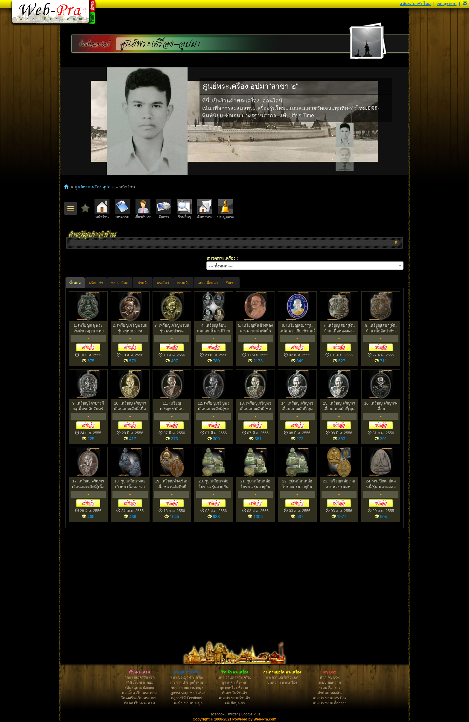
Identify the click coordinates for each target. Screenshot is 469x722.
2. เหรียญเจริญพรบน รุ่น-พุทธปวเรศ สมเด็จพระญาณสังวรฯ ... (129, 328)
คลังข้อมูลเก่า (234, 703)
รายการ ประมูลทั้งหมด (187, 682)
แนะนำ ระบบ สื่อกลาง (330, 703)
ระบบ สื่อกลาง (329, 687)
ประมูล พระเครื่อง (186, 672)
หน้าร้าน (102, 209)
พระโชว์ (163, 283)
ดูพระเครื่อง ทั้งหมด (234, 687)
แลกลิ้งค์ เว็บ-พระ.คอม (139, 693)
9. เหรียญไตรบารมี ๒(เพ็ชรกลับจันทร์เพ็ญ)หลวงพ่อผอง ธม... (88, 406)
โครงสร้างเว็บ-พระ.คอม (139, 698)
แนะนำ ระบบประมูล (186, 703)
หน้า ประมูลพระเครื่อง (187, 677)
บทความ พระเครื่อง (282, 682)
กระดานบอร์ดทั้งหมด (282, 677)
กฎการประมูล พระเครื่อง (186, 693)
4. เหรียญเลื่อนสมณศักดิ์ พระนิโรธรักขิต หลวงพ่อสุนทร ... (213, 328)
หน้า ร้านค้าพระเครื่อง (234, 677)
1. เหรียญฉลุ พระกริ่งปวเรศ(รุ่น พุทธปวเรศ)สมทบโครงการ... (88, 328)
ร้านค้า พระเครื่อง (234, 672)
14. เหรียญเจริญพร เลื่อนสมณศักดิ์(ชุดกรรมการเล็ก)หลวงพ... (297, 406)
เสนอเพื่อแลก (208, 283)
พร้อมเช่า (96, 283)
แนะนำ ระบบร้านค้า (234, 698)
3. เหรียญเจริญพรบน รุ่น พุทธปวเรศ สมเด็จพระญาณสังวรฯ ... (171, 328)
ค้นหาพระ (204, 209)
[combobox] (304, 265)
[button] (465, 3)
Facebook (217, 714)
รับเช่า (231, 283)
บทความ (122, 209)
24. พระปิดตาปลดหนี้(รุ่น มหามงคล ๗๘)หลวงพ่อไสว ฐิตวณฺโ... (381, 484)
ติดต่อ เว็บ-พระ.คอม (139, 703)
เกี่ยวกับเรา (143, 209)
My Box (329, 672)
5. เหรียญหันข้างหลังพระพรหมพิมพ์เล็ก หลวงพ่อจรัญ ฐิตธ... (255, 328)
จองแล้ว (183, 283)
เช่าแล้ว (142, 283)
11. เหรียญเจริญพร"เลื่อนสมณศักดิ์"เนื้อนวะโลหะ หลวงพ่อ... (172, 406)
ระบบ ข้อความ (329, 682)
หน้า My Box (329, 677)
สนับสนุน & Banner (139, 687)
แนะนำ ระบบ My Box (329, 698)
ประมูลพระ (225, 209)
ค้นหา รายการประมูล (186, 687)
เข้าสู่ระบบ (446, 3)
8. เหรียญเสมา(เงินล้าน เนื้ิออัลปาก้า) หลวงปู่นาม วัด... (381, 328)
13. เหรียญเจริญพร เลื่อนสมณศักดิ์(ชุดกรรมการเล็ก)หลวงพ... (256, 406)
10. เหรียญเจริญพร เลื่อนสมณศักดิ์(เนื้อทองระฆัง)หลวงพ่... (130, 406)
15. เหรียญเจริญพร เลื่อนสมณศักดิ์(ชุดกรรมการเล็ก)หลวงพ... (339, 406)
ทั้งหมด (75, 283)
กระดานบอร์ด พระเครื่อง (282, 672)
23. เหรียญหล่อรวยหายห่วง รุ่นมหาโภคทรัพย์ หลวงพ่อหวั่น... (339, 484)
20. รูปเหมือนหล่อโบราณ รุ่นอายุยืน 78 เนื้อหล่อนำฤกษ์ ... (213, 484)
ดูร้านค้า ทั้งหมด (234, 682)
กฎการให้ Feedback (186, 698)
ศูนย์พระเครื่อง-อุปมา (160, 43)
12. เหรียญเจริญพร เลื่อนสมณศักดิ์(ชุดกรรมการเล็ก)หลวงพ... (214, 406)
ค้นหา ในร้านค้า (234, 693)
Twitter (232, 714)
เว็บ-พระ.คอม (139, 672)
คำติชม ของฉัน (329, 693)
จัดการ (163, 209)
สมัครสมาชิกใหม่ (415, 3)
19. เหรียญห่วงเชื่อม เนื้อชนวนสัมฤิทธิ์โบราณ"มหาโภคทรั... (172, 484)
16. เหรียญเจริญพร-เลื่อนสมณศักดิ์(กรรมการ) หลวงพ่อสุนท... (381, 406)
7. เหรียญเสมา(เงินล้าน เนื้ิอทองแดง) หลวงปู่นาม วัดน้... (339, 328)
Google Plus (250, 714)
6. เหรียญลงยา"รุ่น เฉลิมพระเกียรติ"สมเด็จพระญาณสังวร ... (297, 328)
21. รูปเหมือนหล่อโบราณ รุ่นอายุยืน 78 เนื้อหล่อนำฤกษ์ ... (255, 484)
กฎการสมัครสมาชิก (139, 677)
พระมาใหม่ (119, 283)
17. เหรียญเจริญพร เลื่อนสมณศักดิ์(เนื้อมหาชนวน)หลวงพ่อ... (88, 484)
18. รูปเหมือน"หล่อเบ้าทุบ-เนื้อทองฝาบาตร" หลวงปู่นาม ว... (130, 484)
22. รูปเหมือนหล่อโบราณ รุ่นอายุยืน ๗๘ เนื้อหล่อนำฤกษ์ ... (297, 484)
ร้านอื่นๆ (184, 209)
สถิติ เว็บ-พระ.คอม (139, 682)
